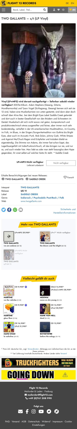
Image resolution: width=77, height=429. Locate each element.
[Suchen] (45, 10)
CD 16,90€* (20, 323)
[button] (3, 210)
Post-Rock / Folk (55, 197)
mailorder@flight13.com (39, 394)
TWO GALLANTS (30, 187)
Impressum (58, 421)
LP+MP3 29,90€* (22, 232)
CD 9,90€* (20, 286)
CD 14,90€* (56, 305)
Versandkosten (33, 349)
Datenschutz (34, 421)
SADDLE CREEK (29, 194)
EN (72, 3)
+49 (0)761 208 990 (38, 398)
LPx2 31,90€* (21, 326)
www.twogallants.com (31, 201)
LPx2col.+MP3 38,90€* (61, 289)
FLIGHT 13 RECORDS (19, 3)
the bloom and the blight (56, 244)
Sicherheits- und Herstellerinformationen (64, 211)
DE (67, 3)
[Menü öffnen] (3, 10)
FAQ (7, 421)
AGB (24, 421)
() (72, 9)
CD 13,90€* (56, 323)
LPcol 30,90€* (57, 308)
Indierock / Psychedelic (33, 197)
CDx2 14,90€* (57, 286)
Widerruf (46, 421)
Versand (63, 353)
